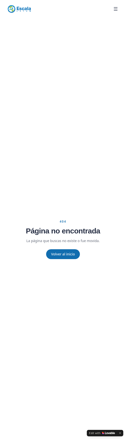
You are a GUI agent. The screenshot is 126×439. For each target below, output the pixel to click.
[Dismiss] (120, 433)
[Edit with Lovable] (102, 433)
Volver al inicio (63, 254)
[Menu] (115, 8)
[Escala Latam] (19, 8)
